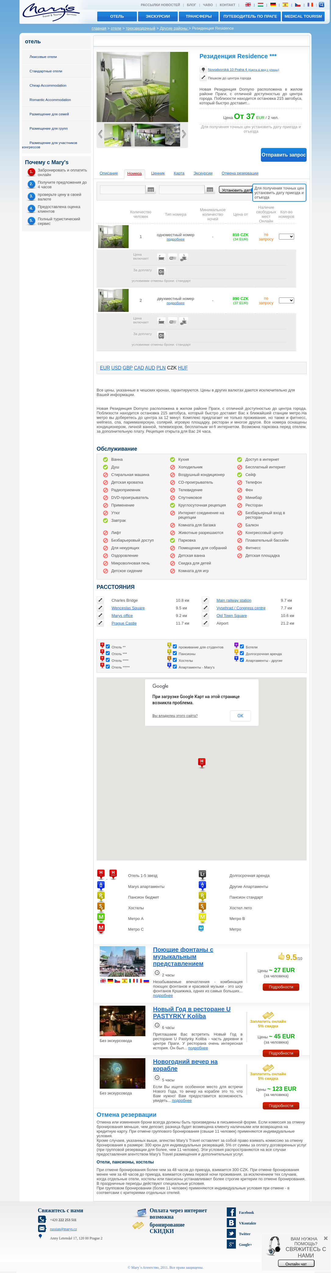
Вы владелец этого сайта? (175, 716)
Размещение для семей (49, 114)
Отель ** (119, 647)
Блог (191, 5)
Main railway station (233, 600)
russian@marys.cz (63, 1229)
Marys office (122, 615)
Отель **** (120, 660)
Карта (179, 173)
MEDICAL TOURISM (303, 16)
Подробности (281, 987)
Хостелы (186, 660)
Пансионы (187, 654)
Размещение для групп (49, 128)
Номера (134, 173)
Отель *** (119, 654)
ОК (240, 715)
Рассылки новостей (160, 5)
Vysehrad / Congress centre (240, 608)
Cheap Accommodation (48, 85)
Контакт (227, 5)
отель (117, 16)
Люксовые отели (43, 57)
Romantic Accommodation (50, 100)
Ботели (252, 647)
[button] (202, 763)
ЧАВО (208, 5)
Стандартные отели (46, 71)
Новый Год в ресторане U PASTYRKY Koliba (192, 1012)
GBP (128, 367)
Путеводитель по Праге (250, 16)
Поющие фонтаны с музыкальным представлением (183, 956)
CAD (139, 367)
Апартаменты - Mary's (197, 667)
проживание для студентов (201, 647)
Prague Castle (124, 623)
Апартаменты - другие (264, 660)
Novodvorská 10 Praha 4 (243, 69)
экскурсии (158, 16)
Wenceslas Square (128, 608)
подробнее (176, 239)
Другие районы (174, 28)
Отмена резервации (240, 173)
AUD (150, 367)
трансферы (199, 16)
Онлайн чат (296, 1264)
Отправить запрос (284, 154)
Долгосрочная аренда (264, 654)
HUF (183, 367)
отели (116, 28)
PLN (161, 367)
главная (99, 28)
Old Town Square (231, 615)
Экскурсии (203, 173)
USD (116, 367)
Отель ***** (121, 667)
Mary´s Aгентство (145, 1267)
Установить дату (237, 190)
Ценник (158, 173)
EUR (105, 367)
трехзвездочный (140, 28)
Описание (109, 173)
